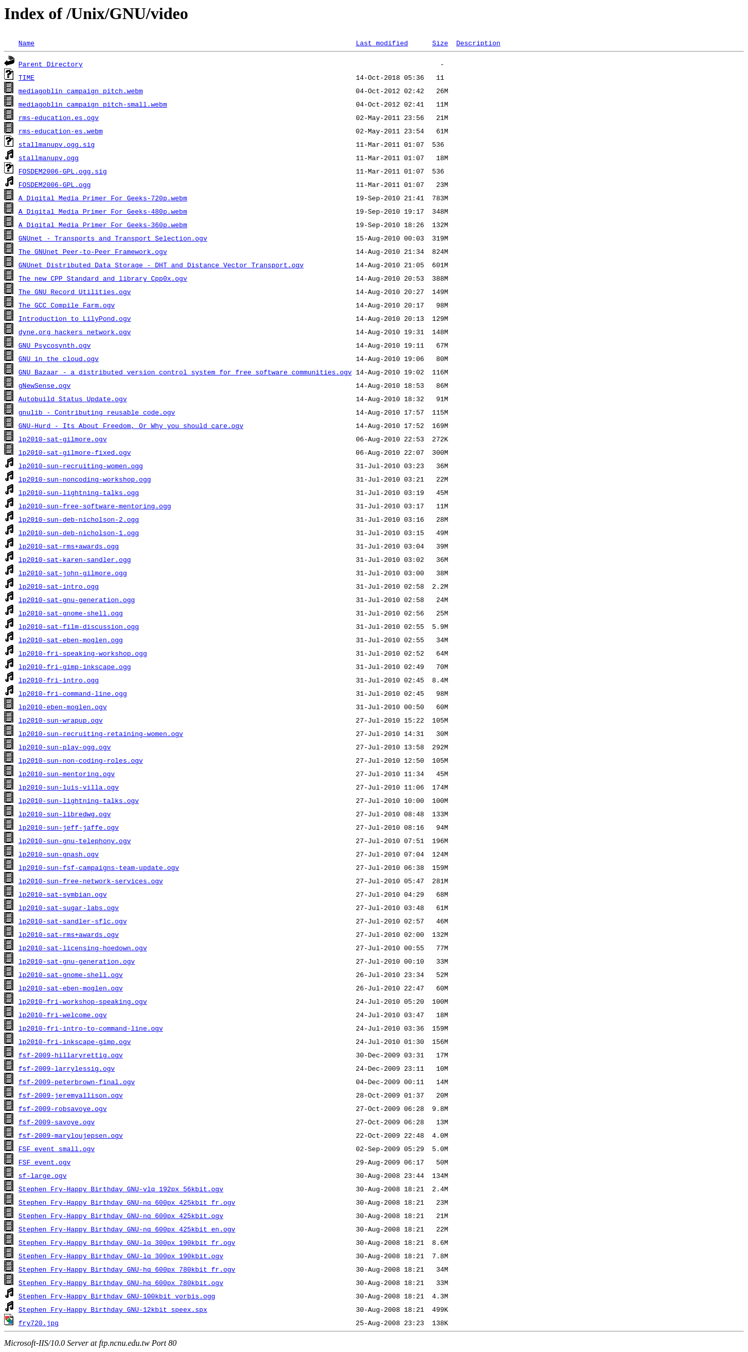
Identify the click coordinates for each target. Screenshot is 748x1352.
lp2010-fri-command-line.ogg (73, 693)
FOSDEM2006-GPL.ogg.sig (63, 171)
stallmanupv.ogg (49, 157)
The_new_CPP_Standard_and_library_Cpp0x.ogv (103, 278)
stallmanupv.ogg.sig (57, 144)
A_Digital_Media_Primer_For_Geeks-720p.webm (103, 197)
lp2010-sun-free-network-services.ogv (91, 880)
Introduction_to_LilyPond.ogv (75, 318)
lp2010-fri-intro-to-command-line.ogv (91, 1028)
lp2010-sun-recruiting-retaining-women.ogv (101, 733)
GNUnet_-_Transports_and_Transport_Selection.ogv (113, 238)
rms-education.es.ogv (59, 117)
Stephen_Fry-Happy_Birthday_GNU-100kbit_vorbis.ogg (117, 1295)
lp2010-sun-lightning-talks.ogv (79, 800)
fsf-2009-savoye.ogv (57, 1121)
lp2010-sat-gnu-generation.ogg (77, 599)
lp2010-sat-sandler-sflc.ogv (73, 921)
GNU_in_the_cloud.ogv (59, 358)
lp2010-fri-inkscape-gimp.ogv (75, 1041)
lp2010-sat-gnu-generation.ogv (77, 961)
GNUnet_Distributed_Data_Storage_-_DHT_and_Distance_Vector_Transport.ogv (161, 264)
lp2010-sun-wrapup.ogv (61, 720)
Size (440, 42)
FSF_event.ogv (45, 1162)
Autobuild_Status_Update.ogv (73, 398)
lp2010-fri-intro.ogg (59, 679)
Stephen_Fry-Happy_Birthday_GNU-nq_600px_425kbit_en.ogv (127, 1229)
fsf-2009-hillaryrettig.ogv (71, 1054)
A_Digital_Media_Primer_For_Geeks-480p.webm (103, 211)
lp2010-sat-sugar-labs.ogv (69, 907)
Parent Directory (51, 64)
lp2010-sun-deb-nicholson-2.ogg (79, 519)
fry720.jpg (39, 1322)
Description (478, 42)
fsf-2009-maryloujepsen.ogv (71, 1135)
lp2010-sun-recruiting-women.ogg (81, 465)
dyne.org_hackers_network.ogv (75, 331)
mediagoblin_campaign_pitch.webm (81, 90)
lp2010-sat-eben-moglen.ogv (71, 987)
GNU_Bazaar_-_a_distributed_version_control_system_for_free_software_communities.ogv (185, 371)
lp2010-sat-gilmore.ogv (63, 438)
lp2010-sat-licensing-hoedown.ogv (83, 947)
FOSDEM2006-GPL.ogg (55, 184)
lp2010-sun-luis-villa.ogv (69, 787)
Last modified (382, 42)
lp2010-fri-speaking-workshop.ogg (83, 653)
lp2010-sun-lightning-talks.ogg (79, 492)
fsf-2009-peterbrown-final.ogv (77, 1081)
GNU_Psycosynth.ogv (55, 345)
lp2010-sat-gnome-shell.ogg (71, 613)
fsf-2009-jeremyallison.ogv (71, 1095)
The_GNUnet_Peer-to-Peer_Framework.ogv (93, 251)
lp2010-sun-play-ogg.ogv (65, 746)
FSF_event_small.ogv (57, 1148)
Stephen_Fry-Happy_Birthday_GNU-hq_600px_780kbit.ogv (121, 1282)
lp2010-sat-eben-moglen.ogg (71, 639)
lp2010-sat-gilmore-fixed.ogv (75, 452)
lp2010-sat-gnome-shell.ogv (71, 974)
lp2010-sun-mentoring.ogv (67, 773)
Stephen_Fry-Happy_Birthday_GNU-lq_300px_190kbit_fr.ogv (127, 1242)
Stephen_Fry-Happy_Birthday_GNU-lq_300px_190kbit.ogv (121, 1255)
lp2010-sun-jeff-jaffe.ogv (69, 827)
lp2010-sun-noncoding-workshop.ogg (85, 479)
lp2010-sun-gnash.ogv (59, 854)
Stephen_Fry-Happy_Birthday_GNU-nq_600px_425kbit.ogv (121, 1215)
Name (26, 42)
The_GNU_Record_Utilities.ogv (75, 291)
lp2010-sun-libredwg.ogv (65, 813)
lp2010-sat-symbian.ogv (63, 894)
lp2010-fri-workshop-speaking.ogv (83, 1001)
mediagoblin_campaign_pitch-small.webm (93, 104)
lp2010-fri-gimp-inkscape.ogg (75, 666)
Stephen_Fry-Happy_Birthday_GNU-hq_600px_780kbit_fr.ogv (127, 1269)
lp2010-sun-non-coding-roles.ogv (81, 760)
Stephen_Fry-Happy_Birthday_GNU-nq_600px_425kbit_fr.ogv (127, 1202)
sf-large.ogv (43, 1175)
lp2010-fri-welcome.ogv (63, 1014)
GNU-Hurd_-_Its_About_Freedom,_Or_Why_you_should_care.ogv (131, 425)
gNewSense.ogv (45, 385)
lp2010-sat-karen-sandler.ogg (75, 559)
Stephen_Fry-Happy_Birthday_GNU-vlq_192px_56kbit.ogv (121, 1188)
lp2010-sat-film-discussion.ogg (79, 626)
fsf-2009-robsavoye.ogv (63, 1108)
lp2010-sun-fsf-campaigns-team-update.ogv (99, 867)
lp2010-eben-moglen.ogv (63, 706)
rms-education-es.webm (61, 130)
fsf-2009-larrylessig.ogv (67, 1068)
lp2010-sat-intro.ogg (59, 586)
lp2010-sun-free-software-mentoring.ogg (95, 505)
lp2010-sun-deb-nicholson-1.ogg (79, 532)
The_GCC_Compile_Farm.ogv (67, 305)
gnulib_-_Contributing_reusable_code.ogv (97, 412)
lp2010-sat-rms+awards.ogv (69, 934)
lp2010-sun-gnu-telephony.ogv (75, 840)
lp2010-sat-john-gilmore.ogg (73, 572)
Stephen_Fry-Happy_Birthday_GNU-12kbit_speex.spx (113, 1309)
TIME (26, 77)
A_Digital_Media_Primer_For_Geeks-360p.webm (103, 224)
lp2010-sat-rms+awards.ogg (69, 546)
